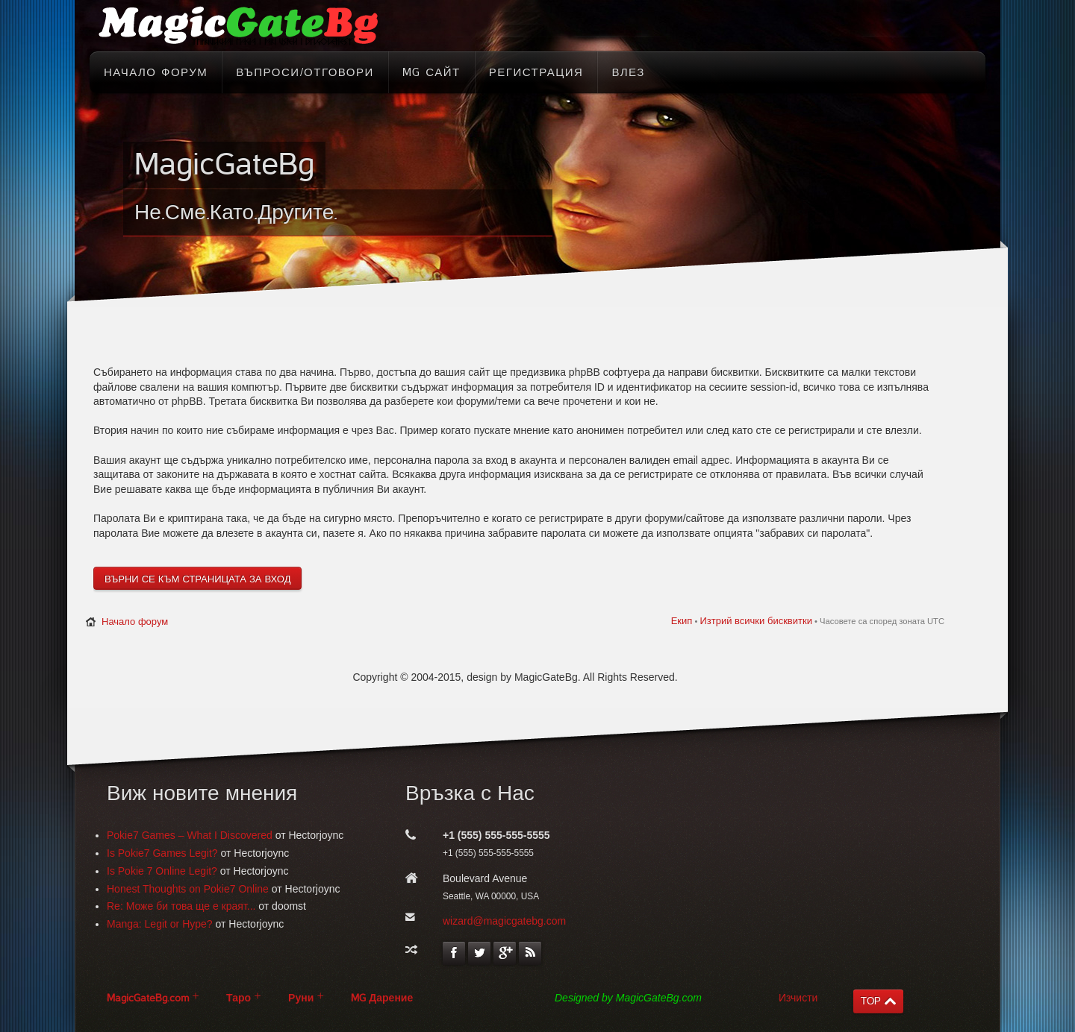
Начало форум (135, 621)
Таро (238, 998)
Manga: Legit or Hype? (160, 924)
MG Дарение (382, 998)
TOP (871, 1001)
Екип (682, 620)
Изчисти (798, 998)
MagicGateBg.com (148, 998)
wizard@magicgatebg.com (504, 921)
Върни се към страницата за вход (197, 579)
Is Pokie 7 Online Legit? (162, 871)
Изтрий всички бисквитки (755, 620)
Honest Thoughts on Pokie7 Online (188, 889)
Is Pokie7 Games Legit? (162, 853)
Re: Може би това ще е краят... (181, 906)
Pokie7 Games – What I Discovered (189, 835)
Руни (301, 998)
